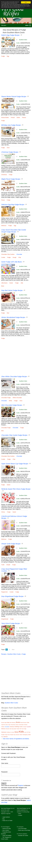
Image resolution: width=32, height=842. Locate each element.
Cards (9, 724)
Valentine (5, 736)
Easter (11, 283)
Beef (11, 722)
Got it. (26, 2)
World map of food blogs (24, 830)
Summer (17, 734)
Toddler (29, 734)
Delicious (3, 225)
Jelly (22, 283)
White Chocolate (17, 397)
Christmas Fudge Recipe (9, 152)
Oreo (8, 147)
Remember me (7, 780)
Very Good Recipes (5, 808)
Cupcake (29, 726)
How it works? (5, 830)
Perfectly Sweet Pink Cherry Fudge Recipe (15, 489)
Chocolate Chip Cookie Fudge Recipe (14, 435)
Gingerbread (4, 619)
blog (3, 818)
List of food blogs (22, 828)
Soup (14, 734)
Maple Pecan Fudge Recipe (10, 179)
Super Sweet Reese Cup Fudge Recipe (14, 463)
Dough (14, 257)
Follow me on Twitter (7, 820)
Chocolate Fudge (6, 397)
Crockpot (24, 726)
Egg (8, 56)
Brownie (24, 722)
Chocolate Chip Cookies (7, 254)
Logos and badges (6, 835)
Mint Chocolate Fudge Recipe (11, 405)
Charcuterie (13, 724)
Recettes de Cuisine (23, 835)
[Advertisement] (16, 78)
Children (2, 726)
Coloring (16, 726)
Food (22, 728)
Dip (10, 728)
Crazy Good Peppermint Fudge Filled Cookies (14, 570)
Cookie (3, 257)
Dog (12, 728)
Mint (2, 430)
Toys (2, 736)
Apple (6, 722)
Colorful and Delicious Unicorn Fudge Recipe (14, 517)
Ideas (16, 732)
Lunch (25, 732)
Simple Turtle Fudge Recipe (10, 544)
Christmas (4, 174)
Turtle (2, 564)
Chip (19, 257)
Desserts (7, 728)
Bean (2, 286)
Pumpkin (3, 734)
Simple (8, 564)
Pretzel (13, 117)
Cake (28, 722)
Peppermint (4, 592)
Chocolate (19, 254)
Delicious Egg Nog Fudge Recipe (12, 204)
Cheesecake (21, 724)
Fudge (3, 56)
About (19, 813)
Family (18, 728)
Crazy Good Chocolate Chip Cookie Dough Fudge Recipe (13, 231)
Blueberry (14, 722)
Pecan (3, 200)
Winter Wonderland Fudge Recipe (13, 317)
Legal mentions (6, 817)
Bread (22, 722)
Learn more (22, 7)
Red (8, 313)
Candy (6, 724)
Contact (20, 815)
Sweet (8, 484)
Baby (8, 722)
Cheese (17, 724)
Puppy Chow (7, 734)
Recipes (3, 25)
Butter (18, 117)
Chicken (25, 724)
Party (29, 732)
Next (13, 649)
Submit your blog (6, 828)
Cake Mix (3, 724)
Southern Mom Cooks (14, 654)
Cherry (3, 512)
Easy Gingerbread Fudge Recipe (12, 596)
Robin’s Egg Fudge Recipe (10, 35)
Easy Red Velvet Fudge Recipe (11, 290)
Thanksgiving (25, 734)
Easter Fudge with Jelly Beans (11, 262)
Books (18, 722)
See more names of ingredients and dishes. (16, 738)
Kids (21, 731)
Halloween (3, 732)
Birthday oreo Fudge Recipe (11, 125)
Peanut (24, 117)
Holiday (8, 732)
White (10, 400)
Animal (2, 722)
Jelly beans (4, 283)
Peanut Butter (5, 117)
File (20, 728)
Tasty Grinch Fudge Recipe (10, 623)
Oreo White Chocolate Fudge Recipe (14, 376)
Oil (27, 732)
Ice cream (12, 732)
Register (20, 785)
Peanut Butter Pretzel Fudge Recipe (13, 96)
